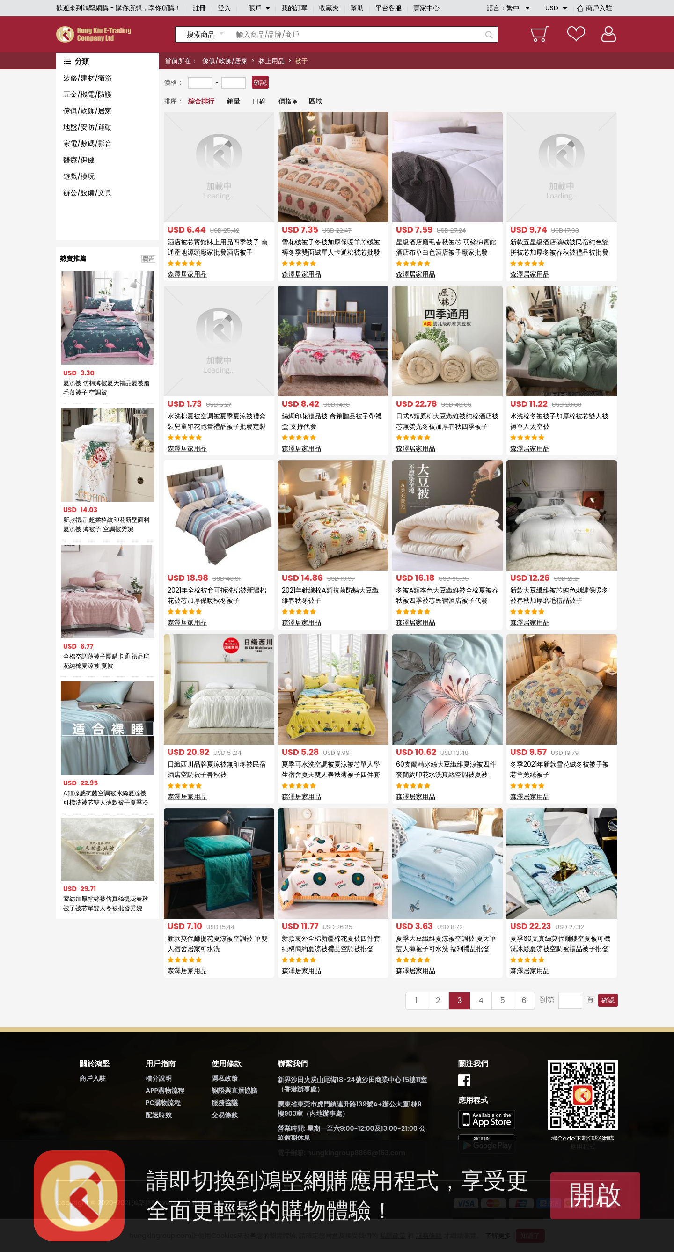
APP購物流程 (165, 1090)
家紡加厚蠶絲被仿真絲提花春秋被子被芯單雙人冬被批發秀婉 (105, 903)
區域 (315, 101)
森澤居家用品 (187, 274)
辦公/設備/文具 (87, 193)
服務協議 (225, 1102)
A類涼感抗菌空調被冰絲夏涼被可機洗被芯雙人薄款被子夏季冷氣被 (105, 798)
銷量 (233, 101)
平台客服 (388, 8)
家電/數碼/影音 (87, 143)
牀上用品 (271, 61)
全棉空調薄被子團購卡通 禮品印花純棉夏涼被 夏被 (106, 661)
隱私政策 (225, 1078)
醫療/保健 (79, 160)
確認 (260, 82)
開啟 (595, 1194)
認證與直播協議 (234, 1090)
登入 (224, 8)
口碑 (259, 101)
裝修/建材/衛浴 (87, 78)
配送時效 (159, 1115)
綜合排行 (201, 101)
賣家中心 (426, 8)
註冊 (199, 8)
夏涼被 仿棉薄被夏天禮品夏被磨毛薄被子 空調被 (106, 388)
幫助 (357, 8)
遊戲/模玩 (79, 176)
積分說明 (159, 1078)
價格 (285, 101)
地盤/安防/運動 (87, 127)
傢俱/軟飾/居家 (225, 61)
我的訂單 (294, 8)
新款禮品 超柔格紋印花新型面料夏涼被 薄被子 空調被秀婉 (106, 524)
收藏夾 (329, 8)
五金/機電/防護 (87, 94)
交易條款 (225, 1115)
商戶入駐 (599, 8)
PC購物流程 (163, 1102)
